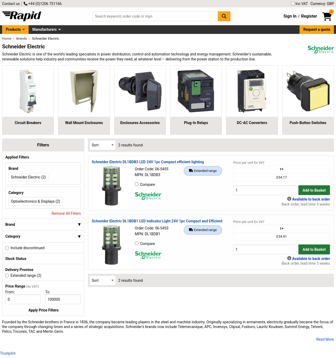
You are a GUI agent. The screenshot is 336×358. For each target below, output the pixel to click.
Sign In (290, 16)
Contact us (11, 4)
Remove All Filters (66, 213)
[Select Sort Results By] (103, 145)
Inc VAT (299, 4)
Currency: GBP (322, 4)
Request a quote (316, 29)
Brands (22, 38)
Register (309, 16)
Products (13, 29)
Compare (145, 184)
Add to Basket (314, 190)
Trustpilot (7, 353)
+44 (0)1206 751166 (42, 4)
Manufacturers (44, 29)
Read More (325, 339)
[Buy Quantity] (265, 190)
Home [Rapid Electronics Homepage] (7, 38)
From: (12, 292)
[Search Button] (224, 16)
